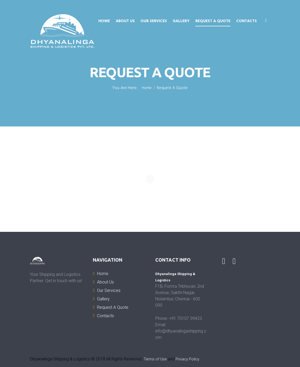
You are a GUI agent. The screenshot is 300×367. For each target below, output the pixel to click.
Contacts (246, 21)
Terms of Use (156, 358)
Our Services (154, 21)
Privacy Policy (190, 358)
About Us (125, 21)
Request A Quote (212, 21)
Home (104, 21)
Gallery (181, 21)
